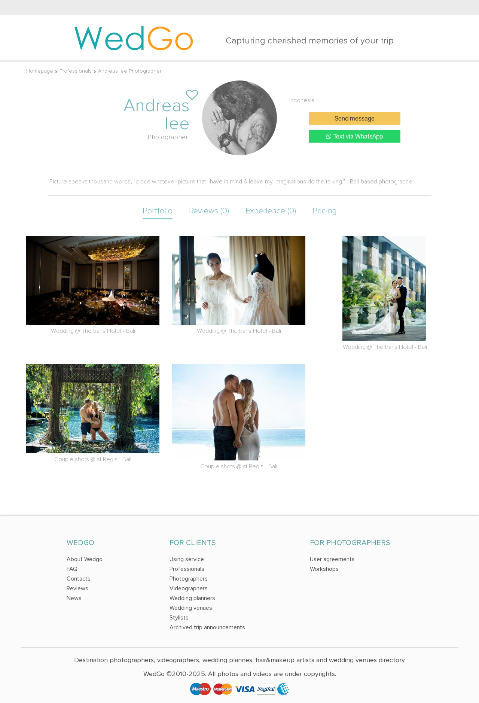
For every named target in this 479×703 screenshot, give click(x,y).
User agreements (332, 559)
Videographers (189, 588)
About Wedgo (85, 559)
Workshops (324, 569)
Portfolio (158, 211)
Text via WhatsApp (354, 136)
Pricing (324, 211)
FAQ (72, 569)
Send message (355, 119)
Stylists (179, 617)
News (74, 598)
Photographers (189, 578)
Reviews (77, 588)
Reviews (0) (209, 211)
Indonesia (301, 100)
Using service (187, 559)
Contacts (79, 578)
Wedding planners (192, 598)
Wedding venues (191, 608)
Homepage (39, 71)
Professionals (76, 71)
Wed (134, 37)
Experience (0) (270, 211)
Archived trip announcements (207, 627)
